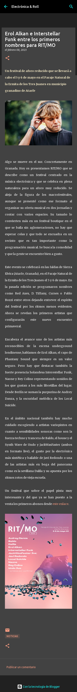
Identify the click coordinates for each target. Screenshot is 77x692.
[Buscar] (71, 7)
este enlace (60, 504)
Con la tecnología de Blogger (38, 686)
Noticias (12, 636)
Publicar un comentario (21, 667)
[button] (7, 58)
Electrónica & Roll (25, 6)
